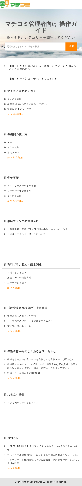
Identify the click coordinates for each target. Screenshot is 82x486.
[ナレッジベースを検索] (35, 46)
